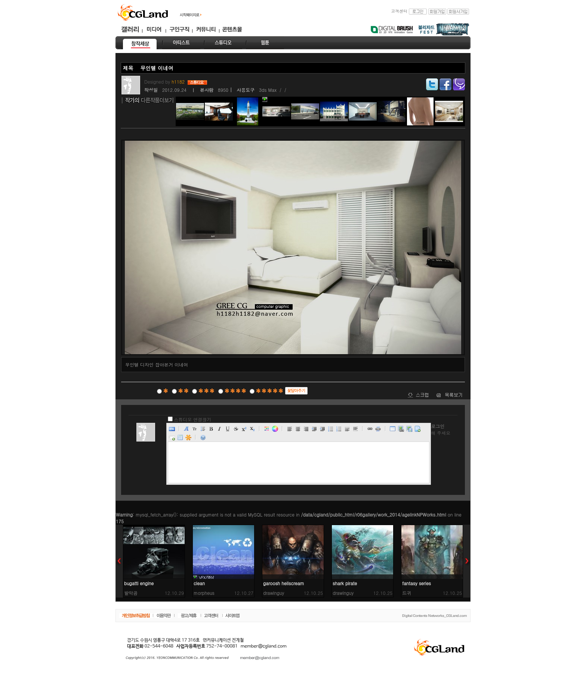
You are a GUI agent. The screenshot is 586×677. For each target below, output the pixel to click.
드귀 (406, 593)
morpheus (204, 593)
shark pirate (345, 583)
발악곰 (131, 593)
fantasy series (416, 583)
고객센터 (399, 11)
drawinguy (273, 593)
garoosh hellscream (283, 583)
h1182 (179, 81)
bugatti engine (139, 583)
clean (199, 583)
